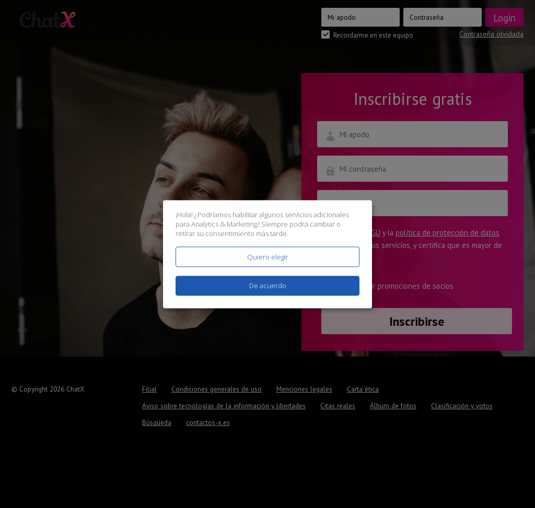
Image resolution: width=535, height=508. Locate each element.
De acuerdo (267, 285)
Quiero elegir (267, 257)
